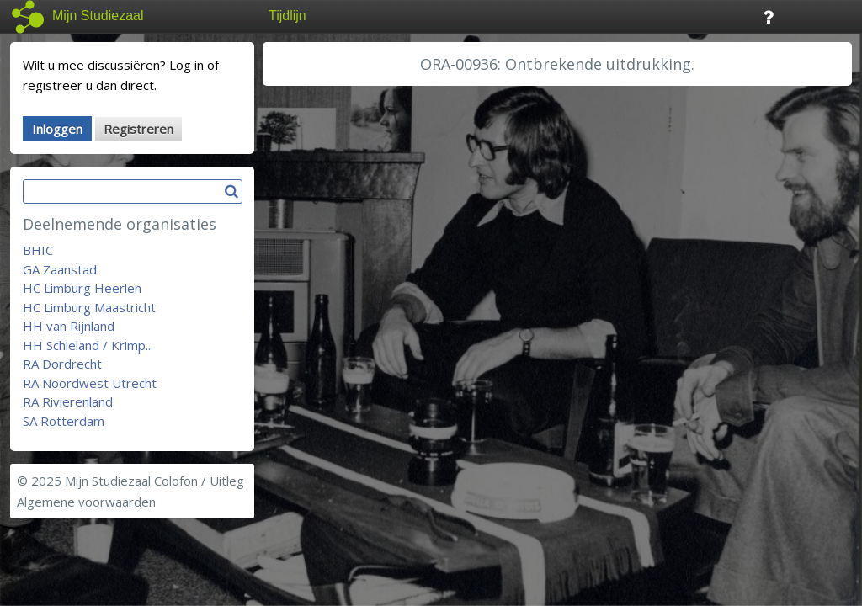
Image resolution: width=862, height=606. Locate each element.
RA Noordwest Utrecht (90, 383)
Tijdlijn (287, 15)
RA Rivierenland (68, 401)
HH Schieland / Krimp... (88, 345)
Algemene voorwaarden (86, 501)
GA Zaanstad (60, 269)
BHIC (38, 250)
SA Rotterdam (63, 420)
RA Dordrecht (62, 363)
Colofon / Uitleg (199, 480)
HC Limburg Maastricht (89, 307)
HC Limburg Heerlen (82, 287)
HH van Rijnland (68, 325)
